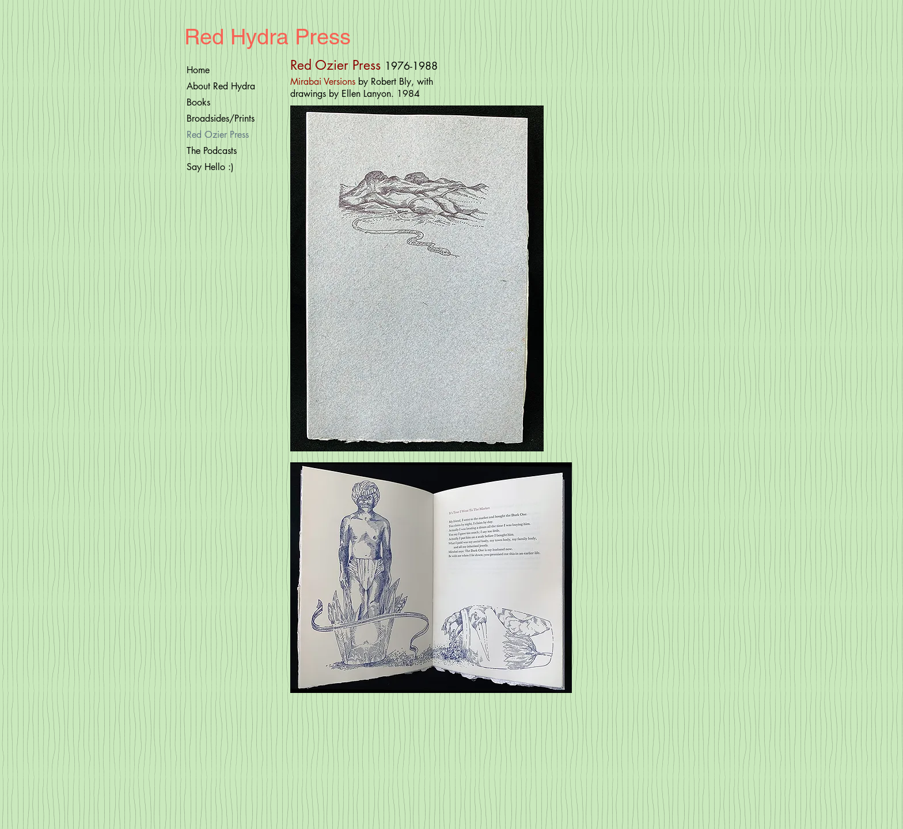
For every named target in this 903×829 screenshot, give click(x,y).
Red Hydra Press (267, 37)
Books (198, 102)
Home (198, 70)
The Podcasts (212, 151)
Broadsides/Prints (221, 118)
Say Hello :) (210, 167)
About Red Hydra (221, 86)
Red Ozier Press (218, 135)
